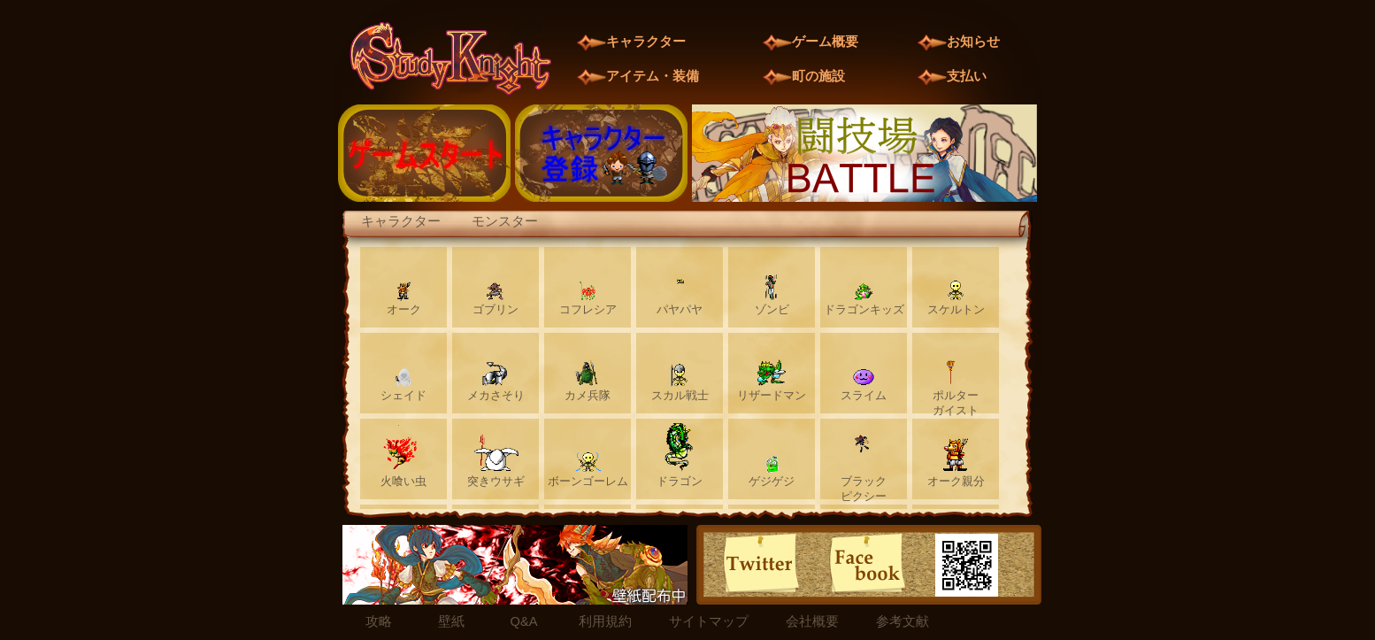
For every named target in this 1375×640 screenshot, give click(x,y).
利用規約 (605, 621)
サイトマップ (709, 621)
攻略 (378, 621)
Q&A (524, 621)
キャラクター (401, 221)
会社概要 (812, 621)
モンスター (505, 221)
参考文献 (902, 621)
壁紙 (451, 621)
